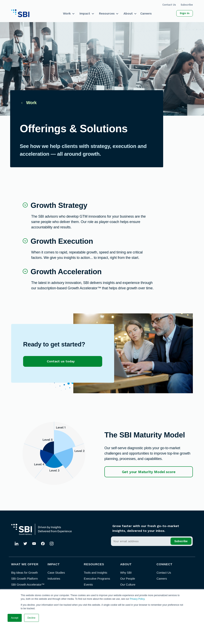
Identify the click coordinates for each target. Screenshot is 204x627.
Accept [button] (14, 617)
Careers (146, 13)
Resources (107, 13)
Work (67, 13)
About (128, 13)
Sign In (184, 13)
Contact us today (63, 361)
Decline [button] (31, 617)
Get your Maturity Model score (149, 472)
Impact (84, 13)
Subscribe (187, 4)
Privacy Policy (137, 599)
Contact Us (169, 4)
